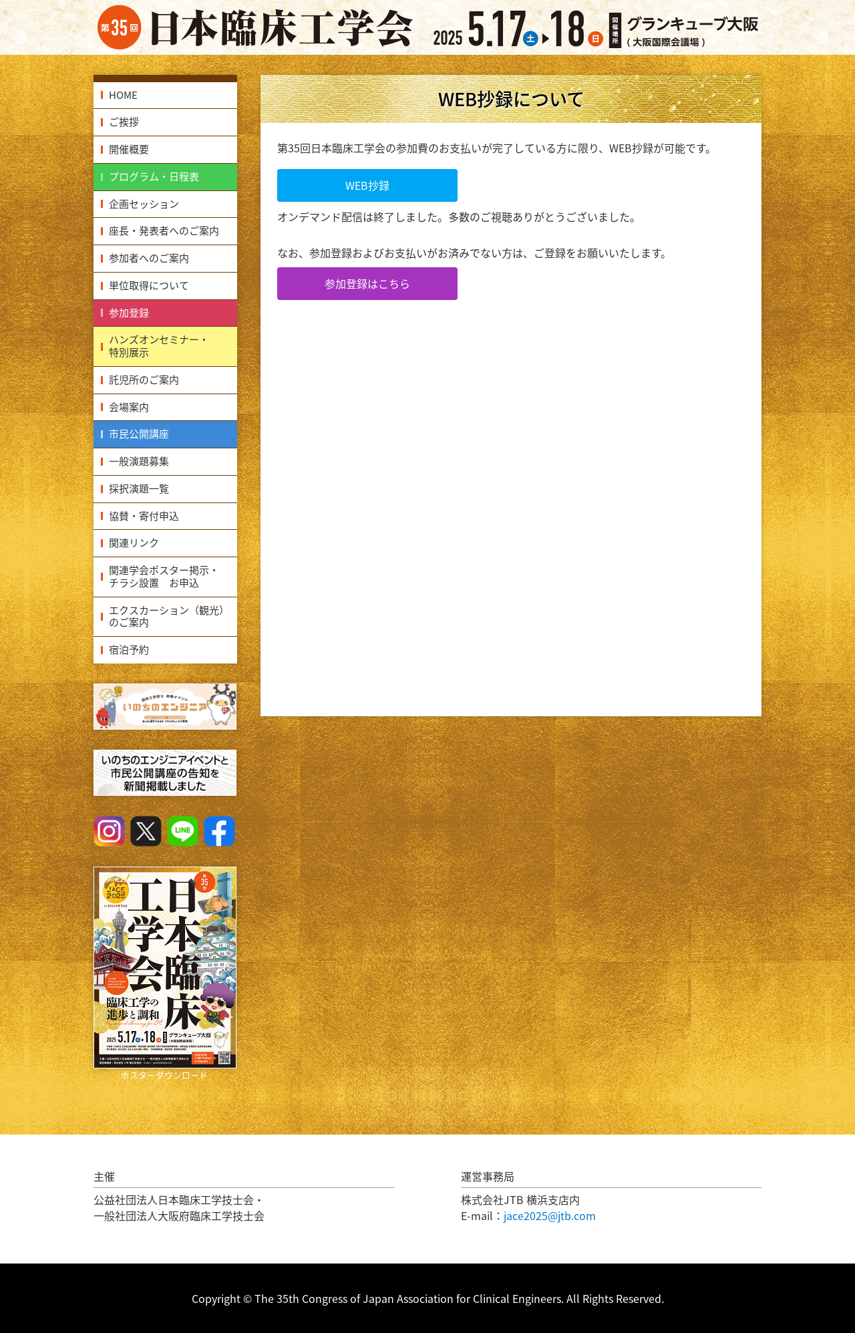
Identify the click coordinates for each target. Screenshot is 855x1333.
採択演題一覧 (139, 488)
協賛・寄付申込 (144, 515)
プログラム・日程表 (154, 176)
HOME (123, 95)
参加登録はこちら (367, 283)
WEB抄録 (367, 185)
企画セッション (144, 203)
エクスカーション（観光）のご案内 (169, 616)
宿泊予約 (129, 649)
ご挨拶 (124, 121)
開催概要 (129, 149)
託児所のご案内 (144, 379)
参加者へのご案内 (149, 258)
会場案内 (129, 407)
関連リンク (134, 542)
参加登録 (129, 312)
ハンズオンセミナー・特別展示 (159, 345)
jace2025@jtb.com (550, 1215)
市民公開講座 (139, 433)
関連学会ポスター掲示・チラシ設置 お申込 (164, 576)
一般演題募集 (139, 461)
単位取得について (149, 285)
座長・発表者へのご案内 (164, 230)
